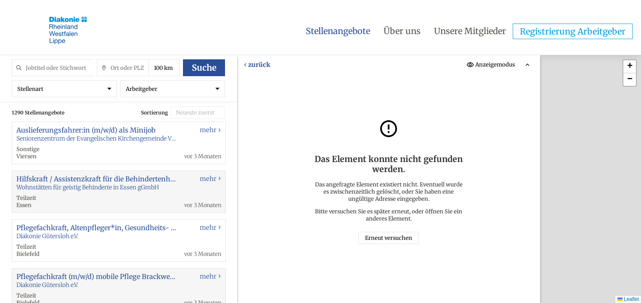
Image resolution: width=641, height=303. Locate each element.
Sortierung (154, 112)
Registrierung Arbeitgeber (572, 31)
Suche (204, 67)
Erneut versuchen (388, 238)
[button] (629, 66)
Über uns (402, 31)
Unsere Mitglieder (470, 31)
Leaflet (628, 299)
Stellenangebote (338, 31)
